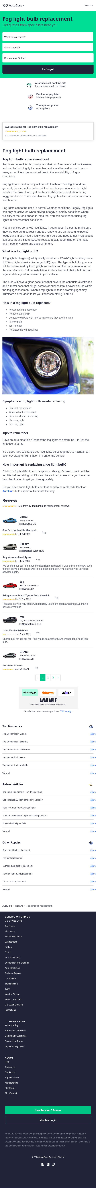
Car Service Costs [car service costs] (13, 921)
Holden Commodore (29, 585)
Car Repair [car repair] (10, 926)
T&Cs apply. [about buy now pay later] (66, 711)
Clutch (8, 952)
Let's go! (48, 69)
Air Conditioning (12, 957)
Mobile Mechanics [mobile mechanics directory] (13, 936)
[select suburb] (48, 58)
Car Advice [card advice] (10, 1072)
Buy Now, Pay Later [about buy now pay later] (14, 1046)
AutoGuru (8, 491)
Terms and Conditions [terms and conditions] (15, 1030)
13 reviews (25, 135)
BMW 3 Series (26, 520)
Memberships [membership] (11, 1083)
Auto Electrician (12, 968)
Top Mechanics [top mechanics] (12, 1077)
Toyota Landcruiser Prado (32, 620)
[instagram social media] (53, 1164)
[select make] (46, 37)
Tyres (7, 989)
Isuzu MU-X (25, 547)
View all (48, 773)
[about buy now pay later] (48, 698)
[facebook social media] (43, 1164)
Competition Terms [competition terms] (14, 1041)
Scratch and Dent (13, 999)
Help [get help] (7, 1062)
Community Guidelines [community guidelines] (16, 1036)
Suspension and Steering (17, 963)
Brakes (8, 947)
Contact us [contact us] (10, 1067)
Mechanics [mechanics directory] (10, 931)
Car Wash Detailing (14, 1004)
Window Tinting (12, 994)
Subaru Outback (27, 655)
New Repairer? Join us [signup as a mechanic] (48, 1110)
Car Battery (10, 978)
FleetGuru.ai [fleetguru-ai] (11, 1093)
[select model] (46, 48)
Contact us (88, 5)
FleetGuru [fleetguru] (9, 1088)
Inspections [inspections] (10, 1010)
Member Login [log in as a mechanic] (48, 1120)
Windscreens (11, 942)
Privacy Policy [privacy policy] (11, 1025)
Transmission (11, 983)
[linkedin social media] (48, 1164)
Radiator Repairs (13, 973)
